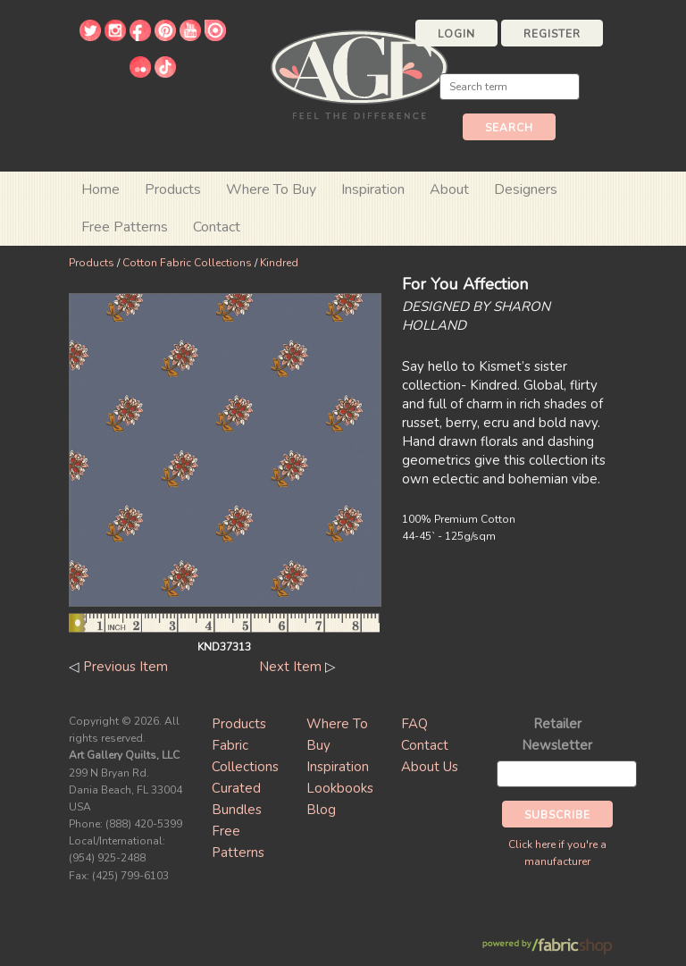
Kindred (279, 263)
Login (456, 34)
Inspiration (373, 189)
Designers (525, 189)
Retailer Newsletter (557, 734)
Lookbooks (339, 788)
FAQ (414, 724)
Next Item (290, 667)
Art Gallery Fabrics (359, 73)
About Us (429, 767)
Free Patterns (124, 227)
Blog (321, 810)
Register (552, 34)
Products (91, 263)
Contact (216, 227)
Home (100, 189)
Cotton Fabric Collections (187, 263)
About (449, 189)
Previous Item (125, 667)
